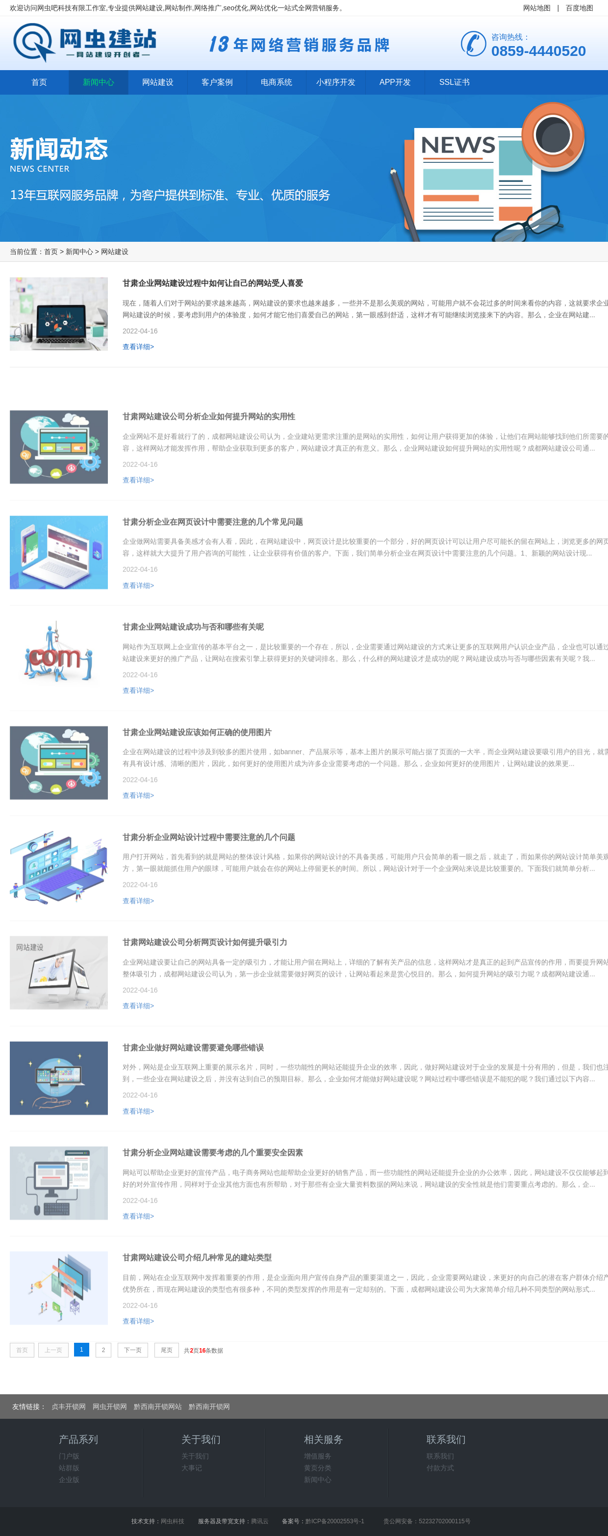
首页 (39, 82)
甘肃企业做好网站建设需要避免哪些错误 (193, 1077)
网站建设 (158, 82)
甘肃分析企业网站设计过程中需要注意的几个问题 (209, 867)
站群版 (69, 1468)
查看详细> (138, 351)
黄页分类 (317, 1468)
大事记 (191, 1468)
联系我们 (440, 1456)
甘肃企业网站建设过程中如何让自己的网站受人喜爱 (213, 287)
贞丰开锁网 (68, 1406)
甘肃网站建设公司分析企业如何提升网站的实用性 (209, 446)
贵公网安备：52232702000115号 (426, 1521)
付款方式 (440, 1468)
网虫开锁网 (110, 1406)
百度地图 (579, 8)
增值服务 (317, 1456)
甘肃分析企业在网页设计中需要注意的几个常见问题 (213, 551)
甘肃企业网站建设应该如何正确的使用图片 (197, 762)
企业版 (69, 1480)
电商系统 (276, 82)
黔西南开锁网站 (158, 1406)
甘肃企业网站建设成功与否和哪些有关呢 (193, 656)
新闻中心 (98, 82)
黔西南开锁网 (209, 1406)
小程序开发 (335, 82)
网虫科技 (172, 1521)
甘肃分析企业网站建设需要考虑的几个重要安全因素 (213, 1182)
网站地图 (537, 8)
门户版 (69, 1456)
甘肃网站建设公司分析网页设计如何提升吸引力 (205, 972)
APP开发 (395, 82)
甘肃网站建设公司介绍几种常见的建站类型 (197, 1287)
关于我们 (195, 1456)
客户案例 (217, 82)
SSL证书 (454, 82)
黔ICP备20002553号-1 (334, 1521)
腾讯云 (260, 1521)
